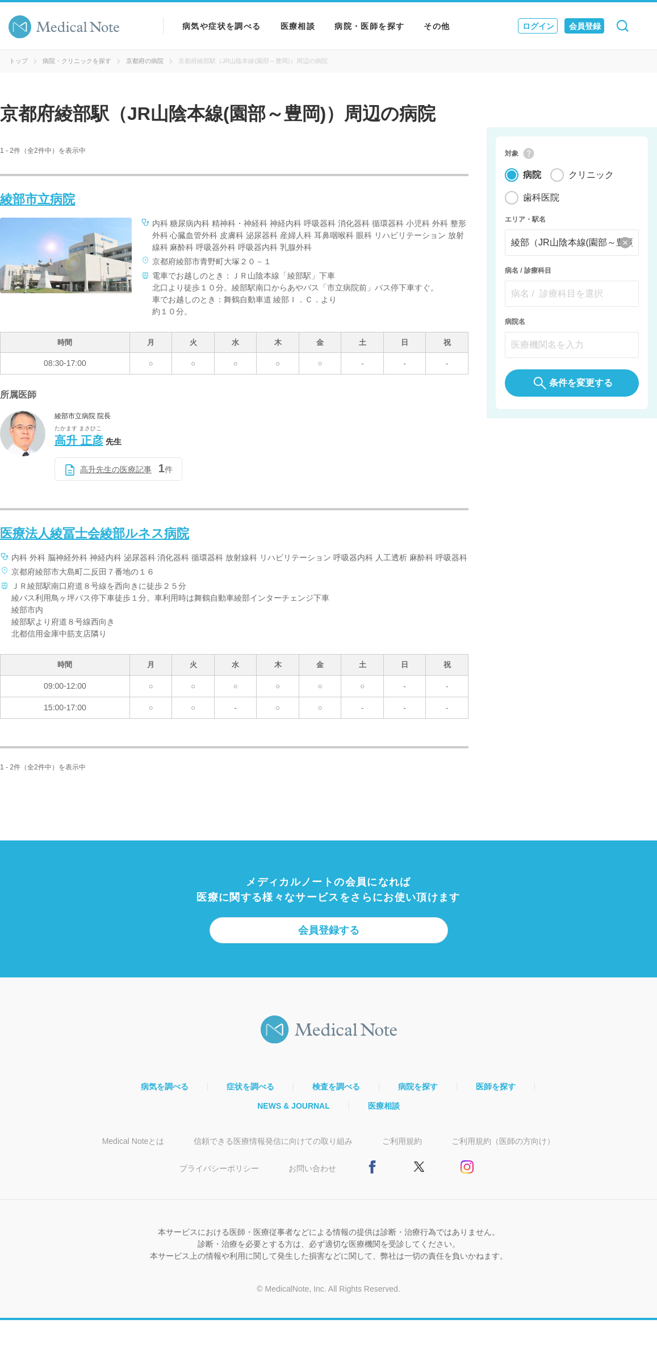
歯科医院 (541, 198)
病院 (532, 176)
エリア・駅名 (525, 220)
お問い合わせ (312, 1168)
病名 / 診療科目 (528, 271)
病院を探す (418, 1086)
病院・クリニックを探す (77, 60)
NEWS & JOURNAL (293, 1105)
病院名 (515, 322)
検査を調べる (336, 1086)
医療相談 (298, 26)
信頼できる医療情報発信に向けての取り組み (273, 1141)
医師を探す (496, 1086)
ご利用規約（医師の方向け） (503, 1141)
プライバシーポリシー (219, 1168)
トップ (18, 60)
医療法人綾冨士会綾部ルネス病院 (94, 533)
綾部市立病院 (37, 199)
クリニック (591, 176)
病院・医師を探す (369, 26)
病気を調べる (165, 1086)
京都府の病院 (145, 60)
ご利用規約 (402, 1141)
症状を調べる (250, 1086)
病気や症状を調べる (221, 26)
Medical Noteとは (133, 1141)
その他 (437, 26)
